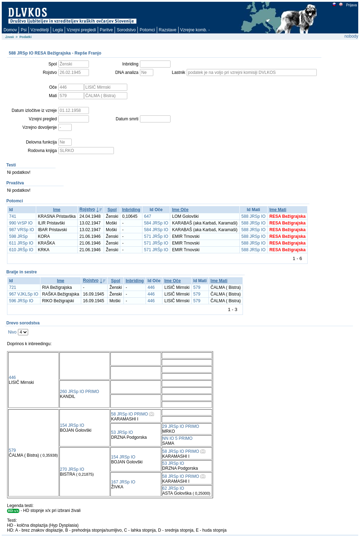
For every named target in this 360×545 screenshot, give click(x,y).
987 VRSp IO (21, 229)
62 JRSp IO (173, 488)
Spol (112, 209)
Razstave (167, 29)
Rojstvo (87, 209)
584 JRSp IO (156, 223)
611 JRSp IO (21, 243)
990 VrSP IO (21, 223)
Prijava (351, 5)
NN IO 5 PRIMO (177, 438)
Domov (10, 29)
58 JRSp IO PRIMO (129, 414)
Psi (24, 29)
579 (196, 287)
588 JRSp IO (254, 216)
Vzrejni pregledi (81, 29)
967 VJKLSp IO (23, 294)
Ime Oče (180, 209)
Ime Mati (277, 209)
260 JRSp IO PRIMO (79, 391)
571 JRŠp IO (156, 236)
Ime (56, 209)
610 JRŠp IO (21, 249)
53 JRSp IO (122, 432)
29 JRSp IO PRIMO (180, 426)
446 (151, 287)
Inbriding (131, 209)
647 (147, 216)
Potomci (147, 29)
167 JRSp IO (123, 482)
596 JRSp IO (21, 300)
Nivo (12, 332)
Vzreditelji (40, 29)
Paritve (106, 29)
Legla (58, 29)
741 (12, 216)
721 (12, 287)
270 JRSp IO (72, 469)
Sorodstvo (126, 29)
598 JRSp (18, 236)
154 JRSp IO (72, 425)
